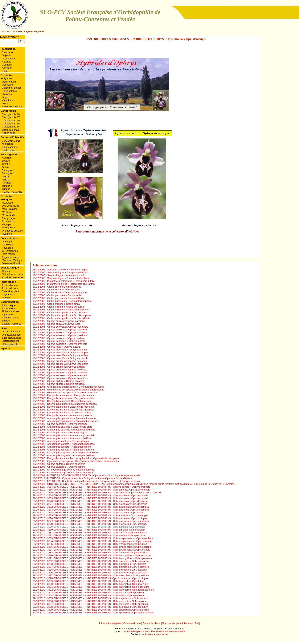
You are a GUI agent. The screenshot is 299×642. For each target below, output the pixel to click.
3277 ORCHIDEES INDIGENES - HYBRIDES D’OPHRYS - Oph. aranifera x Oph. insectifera (98, 521)
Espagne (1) (8, 170)
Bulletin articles (10, 311)
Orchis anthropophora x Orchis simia (67, 312)
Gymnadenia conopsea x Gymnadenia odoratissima (75, 389)
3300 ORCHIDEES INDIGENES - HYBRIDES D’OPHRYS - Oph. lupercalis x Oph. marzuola (98, 584)
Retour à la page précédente (140, 225)
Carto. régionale (11, 129)
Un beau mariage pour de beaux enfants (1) (71, 469)
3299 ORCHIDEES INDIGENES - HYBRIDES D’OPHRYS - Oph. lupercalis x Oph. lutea (95, 581)
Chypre (6, 160)
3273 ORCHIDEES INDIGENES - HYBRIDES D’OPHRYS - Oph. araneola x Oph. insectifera (98, 509)
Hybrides (39, 31)
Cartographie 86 (11, 126)
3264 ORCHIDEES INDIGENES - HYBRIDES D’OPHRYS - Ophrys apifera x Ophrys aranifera (98, 486)
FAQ (197, 623)
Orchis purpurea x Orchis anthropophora (69, 301)
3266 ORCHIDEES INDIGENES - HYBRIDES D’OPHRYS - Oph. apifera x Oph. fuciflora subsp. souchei (104, 492)
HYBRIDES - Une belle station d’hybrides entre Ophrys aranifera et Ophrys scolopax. (94, 481)
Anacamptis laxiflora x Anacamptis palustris (71, 443)
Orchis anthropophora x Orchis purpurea (69, 315)
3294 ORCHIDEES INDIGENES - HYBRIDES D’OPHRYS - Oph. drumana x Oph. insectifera (98, 566)
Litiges (5, 97)
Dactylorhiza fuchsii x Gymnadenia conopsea (72, 403)
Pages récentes (10, 257)
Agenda (5, 348)
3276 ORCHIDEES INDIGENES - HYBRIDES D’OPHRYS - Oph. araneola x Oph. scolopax (97, 518)
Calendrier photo (11, 291)
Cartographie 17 (11, 117)
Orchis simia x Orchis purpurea (64, 286)
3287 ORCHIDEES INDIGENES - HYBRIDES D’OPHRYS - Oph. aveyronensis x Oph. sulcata (98, 549)
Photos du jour (10, 288)
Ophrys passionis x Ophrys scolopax (67, 423)
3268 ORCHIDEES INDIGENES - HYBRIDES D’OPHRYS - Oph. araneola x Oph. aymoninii (97, 495)
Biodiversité (8, 150)
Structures (7, 52)
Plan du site (168, 623)
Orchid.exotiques (11, 334)
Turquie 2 (7, 189)
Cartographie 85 (11, 123)
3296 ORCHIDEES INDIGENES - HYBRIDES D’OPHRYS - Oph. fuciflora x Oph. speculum (97, 572)
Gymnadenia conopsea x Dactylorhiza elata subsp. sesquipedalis (83, 461)
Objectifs (7, 55)
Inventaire (7, 84)
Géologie (7, 241)
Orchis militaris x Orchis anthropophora (68, 309)
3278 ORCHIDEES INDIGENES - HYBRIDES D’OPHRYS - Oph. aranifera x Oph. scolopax (97, 524)
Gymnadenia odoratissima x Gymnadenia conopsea (75, 386)
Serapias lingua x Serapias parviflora (67, 272)
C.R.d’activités (10, 250)
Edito (5, 71)
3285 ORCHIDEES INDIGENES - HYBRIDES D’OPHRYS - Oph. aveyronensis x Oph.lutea (97, 544)
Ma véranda (8, 215)
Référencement (10, 340)
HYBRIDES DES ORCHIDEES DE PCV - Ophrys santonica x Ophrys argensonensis (93, 475)
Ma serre (7, 212)
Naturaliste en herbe (13, 274)
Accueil (6, 31)
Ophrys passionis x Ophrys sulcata (66, 341)
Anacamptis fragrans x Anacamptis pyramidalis (73, 452)
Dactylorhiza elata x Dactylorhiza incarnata (70, 409)
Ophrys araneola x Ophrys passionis (67, 372)
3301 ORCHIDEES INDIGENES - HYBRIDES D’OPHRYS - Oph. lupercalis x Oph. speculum (98, 586)
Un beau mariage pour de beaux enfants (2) (71, 472)
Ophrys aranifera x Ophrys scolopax (67, 361)
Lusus (5, 103)
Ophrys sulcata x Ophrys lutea (63, 323)
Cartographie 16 (11, 114)
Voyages (6, 224)
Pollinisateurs (9, 91)
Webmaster (162, 634)
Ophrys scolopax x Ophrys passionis (67, 335)
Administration (185, 623)
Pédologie (7, 244)
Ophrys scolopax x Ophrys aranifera (67, 329)
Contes (6, 271)
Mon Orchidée (10, 209)
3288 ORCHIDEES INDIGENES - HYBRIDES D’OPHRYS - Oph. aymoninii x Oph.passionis (97, 552)
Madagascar (9, 227)
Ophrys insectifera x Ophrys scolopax (67, 352)
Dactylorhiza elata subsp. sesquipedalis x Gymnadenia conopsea (83, 458)
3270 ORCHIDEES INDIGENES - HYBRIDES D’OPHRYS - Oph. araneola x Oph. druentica (97, 501)
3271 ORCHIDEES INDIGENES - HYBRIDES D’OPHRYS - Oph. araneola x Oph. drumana (97, 504)
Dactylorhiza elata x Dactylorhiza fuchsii (69, 412)
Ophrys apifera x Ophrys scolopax (66, 381)
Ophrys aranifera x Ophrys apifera (66, 366)
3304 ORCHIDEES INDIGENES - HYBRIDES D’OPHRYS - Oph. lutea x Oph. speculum (95, 595)
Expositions (8, 221)
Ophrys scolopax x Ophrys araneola (67, 332)
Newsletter (8, 202)
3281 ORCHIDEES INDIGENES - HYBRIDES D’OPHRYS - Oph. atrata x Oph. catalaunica (97, 532)
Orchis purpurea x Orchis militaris (65, 298)
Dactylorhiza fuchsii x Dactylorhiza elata (69, 401)
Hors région (8, 253)
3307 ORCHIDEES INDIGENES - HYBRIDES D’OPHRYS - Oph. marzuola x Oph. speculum (98, 604)
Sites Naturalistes (11, 337)
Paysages (7, 247)
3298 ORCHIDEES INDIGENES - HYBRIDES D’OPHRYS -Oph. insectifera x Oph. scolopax (97, 578)
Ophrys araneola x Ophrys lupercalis (67, 375)
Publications (8, 308)
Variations (7, 100)
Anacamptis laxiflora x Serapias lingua (68, 441)
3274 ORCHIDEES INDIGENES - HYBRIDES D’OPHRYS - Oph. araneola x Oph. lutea (95, 512)
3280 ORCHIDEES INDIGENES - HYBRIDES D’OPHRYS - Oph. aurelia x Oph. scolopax (96, 529)
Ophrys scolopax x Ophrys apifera (66, 338)
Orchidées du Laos (12, 230)
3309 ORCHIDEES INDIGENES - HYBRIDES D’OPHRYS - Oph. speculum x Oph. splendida (98, 609)
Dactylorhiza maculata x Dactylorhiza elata (70, 395)
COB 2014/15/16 (11, 140)
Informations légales (110, 623)
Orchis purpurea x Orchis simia (64, 295)
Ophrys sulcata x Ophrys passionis (66, 321)
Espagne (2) (8, 173)
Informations (9, 58)
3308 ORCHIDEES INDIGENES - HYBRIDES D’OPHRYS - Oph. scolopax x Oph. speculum (97, 606)
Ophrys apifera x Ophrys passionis (66, 463)
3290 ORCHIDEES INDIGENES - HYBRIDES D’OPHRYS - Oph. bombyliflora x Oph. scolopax (99, 555)
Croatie (6, 164)
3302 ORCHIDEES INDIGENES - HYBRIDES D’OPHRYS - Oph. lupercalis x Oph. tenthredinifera (100, 589)
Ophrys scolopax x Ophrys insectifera (67, 326)
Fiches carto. (9, 132)
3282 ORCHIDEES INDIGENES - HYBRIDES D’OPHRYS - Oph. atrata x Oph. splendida (96, 535)
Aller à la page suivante (77, 225)
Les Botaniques (10, 205)
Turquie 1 (7, 185)
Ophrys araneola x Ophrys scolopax (67, 369)
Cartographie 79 (11, 120)
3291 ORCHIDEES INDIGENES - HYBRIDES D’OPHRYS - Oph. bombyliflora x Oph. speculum (99, 558)
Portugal (6, 182)
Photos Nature (10, 285)
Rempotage (8, 218)
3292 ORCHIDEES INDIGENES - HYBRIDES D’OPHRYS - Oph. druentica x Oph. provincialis (98, 561)
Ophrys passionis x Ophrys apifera (66, 466)
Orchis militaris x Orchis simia (63, 303)
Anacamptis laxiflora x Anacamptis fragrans (71, 449)
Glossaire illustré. (11, 263)
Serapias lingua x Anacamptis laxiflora (68, 278)
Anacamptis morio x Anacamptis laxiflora (69, 438)
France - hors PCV (12, 192)
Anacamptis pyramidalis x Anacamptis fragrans (73, 421)
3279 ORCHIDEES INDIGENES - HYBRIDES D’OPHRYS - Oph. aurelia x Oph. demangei (96, 526)
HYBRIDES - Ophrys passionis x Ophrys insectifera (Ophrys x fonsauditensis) (90, 478)
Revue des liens (151, 623)
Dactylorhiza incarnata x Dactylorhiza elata (70, 398)
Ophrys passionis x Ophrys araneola (67, 343)
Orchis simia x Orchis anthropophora (67, 292)
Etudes (6, 320)
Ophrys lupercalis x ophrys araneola (67, 349)
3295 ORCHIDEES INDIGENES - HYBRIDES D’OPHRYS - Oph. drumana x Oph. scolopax (97, 569)
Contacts (7, 64)
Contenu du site (132, 623)
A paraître (7, 314)
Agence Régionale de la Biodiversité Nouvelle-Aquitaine (155, 631)
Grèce (5, 167)
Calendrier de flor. (12, 87)
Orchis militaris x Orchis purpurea (65, 306)
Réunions (7, 233)
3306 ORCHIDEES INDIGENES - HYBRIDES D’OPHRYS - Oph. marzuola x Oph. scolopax (97, 601)
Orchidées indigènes (22, 31)
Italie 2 (5, 179)
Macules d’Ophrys (12, 260)
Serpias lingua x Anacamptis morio (66, 275)
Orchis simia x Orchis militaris (63, 289)
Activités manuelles (12, 277)
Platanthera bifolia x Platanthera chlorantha (71, 283)
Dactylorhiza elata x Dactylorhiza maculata (70, 406)
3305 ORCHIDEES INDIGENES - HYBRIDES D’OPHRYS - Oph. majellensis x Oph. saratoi (97, 598)
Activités (6, 61)
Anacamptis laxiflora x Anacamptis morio (69, 446)
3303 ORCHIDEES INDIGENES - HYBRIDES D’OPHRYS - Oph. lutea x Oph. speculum (95, 592)
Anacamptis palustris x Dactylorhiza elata (69, 426)
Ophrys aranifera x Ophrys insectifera (67, 363)
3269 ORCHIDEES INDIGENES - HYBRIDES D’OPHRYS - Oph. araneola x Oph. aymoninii (97, 498)
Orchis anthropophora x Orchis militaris (68, 318)
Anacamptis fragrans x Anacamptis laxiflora (71, 455)
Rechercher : (9, 37)
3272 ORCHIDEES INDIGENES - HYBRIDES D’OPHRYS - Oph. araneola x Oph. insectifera (98, 506)
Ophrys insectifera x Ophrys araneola (67, 358)
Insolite (6, 297)
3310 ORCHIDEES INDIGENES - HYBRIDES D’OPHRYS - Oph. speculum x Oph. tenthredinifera (100, 612)
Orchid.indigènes (11, 331)
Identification (9, 81)
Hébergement (9, 344)
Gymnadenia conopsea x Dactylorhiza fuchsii (72, 392)
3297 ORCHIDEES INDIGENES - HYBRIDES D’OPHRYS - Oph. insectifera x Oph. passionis (98, 575)
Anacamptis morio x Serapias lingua (67, 432)
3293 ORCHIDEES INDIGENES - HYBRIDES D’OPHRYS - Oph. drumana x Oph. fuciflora (96, 564)
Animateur (148, 634)
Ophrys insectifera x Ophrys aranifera (67, 355)
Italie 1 (5, 176)
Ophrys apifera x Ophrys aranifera (66, 383)
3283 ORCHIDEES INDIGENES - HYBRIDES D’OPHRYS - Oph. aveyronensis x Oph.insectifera (100, 538)
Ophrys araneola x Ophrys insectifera (67, 378)
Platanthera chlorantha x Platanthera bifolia (71, 281)
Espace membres (11, 323)
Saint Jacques (10, 147)
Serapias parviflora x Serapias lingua (67, 269)
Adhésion (7, 67)
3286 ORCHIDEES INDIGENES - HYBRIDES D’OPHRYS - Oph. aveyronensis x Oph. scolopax (99, 546)
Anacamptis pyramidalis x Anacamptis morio (71, 418)
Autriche (6, 157)
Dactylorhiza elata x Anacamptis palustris (69, 415)
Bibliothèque (9, 305)
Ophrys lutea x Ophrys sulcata (63, 346)
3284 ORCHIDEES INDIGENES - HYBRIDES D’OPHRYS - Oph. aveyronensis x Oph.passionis (99, 541)
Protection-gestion (12, 106)
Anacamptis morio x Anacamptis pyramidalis (71, 435)
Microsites (7, 143)
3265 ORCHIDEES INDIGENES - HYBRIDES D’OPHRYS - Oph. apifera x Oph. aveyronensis (98, 489)
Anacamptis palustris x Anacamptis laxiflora (71, 429)
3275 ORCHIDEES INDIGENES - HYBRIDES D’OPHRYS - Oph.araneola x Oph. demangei (97, 515)
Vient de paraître (11, 317)
